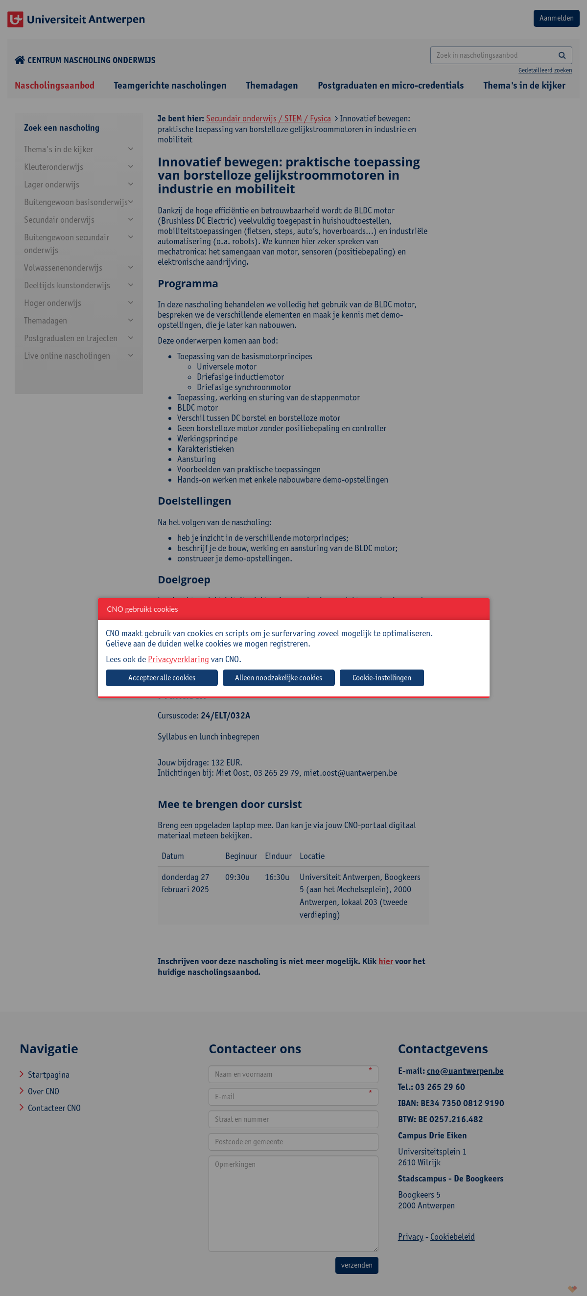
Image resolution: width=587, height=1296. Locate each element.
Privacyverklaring (178, 659)
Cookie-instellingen (381, 677)
